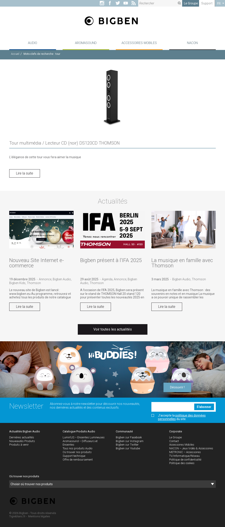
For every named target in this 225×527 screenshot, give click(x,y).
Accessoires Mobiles (181, 444)
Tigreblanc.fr (17, 516)
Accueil (15, 53)
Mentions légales (39, 516)
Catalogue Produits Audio (79, 431)
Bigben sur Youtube (128, 448)
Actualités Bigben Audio (24, 431)
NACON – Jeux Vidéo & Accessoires (191, 448)
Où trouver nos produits (77, 452)
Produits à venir (19, 444)
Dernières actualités (21, 437)
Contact (174, 441)
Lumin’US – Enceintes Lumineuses (84, 437)
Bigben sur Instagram (129, 441)
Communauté (124, 431)
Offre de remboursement (78, 459)
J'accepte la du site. (178, 417)
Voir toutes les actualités (112, 329)
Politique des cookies (181, 463)
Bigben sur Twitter (127, 444)
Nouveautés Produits (22, 441)
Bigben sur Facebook (129, 437)
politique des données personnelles (182, 417)
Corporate (175, 431)
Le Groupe (191, 3)
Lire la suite (24, 173)
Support (206, 3)
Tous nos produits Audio (77, 448)
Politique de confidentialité (185, 459)
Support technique (74, 455)
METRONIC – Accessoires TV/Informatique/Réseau (185, 453)
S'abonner (204, 407)
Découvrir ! (177, 387)
